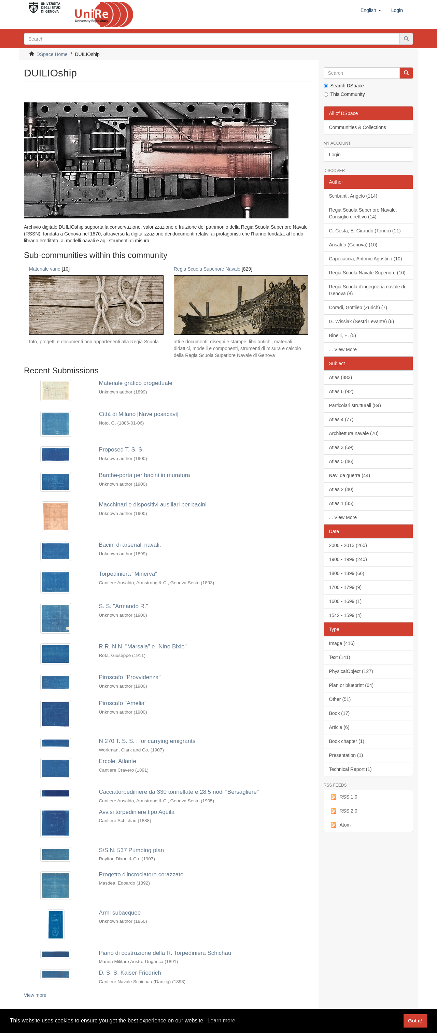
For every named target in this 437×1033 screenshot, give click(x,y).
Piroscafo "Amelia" (122, 703)
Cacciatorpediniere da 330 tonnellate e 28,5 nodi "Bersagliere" (179, 792)
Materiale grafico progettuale (135, 383)
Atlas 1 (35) (341, 503)
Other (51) (340, 699)
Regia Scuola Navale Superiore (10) (367, 272)
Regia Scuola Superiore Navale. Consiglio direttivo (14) (363, 213)
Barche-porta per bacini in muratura (144, 475)
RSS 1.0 (343, 797)
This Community (344, 94)
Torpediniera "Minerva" (128, 574)
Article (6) (339, 727)
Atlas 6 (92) (341, 391)
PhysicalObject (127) (351, 671)
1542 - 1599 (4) (345, 615)
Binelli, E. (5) (342, 335)
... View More (343, 349)
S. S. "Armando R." (123, 606)
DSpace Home (52, 54)
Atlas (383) (340, 377)
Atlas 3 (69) (341, 447)
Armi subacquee (120, 912)
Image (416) (342, 643)
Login (335, 154)
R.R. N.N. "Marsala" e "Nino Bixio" (142, 646)
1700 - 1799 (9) (345, 587)
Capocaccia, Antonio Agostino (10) (365, 258)
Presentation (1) (346, 755)
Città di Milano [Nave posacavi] (138, 414)
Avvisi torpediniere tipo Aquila (136, 812)
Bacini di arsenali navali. (130, 545)
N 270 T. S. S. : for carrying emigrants (147, 741)
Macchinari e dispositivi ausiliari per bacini (153, 504)
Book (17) (339, 713)
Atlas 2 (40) (341, 489)
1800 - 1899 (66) (347, 573)
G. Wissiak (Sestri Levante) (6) (361, 321)
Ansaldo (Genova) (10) (353, 244)
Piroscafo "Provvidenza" (129, 677)
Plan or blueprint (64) (351, 685)
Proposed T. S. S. (121, 449)
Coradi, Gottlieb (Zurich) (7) (358, 307)
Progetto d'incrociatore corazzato (141, 874)
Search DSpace (344, 85)
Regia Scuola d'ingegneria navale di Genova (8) (367, 290)
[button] (370, 10)
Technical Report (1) (350, 769)
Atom (340, 825)
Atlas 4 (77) (341, 419)
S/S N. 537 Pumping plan (131, 850)
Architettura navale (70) (354, 433)
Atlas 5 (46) (341, 461)
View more (35, 995)
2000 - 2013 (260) (348, 545)
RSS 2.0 (343, 811)
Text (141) (339, 657)
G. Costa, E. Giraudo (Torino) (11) (365, 230)
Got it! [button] (415, 1020)
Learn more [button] (221, 1020)
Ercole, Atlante (117, 761)
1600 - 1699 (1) (345, 601)
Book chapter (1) (347, 741)
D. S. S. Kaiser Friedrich (130, 973)
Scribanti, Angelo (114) (353, 196)
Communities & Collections (357, 127)
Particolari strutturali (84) (355, 405)
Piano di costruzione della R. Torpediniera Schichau (165, 953)
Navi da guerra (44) (349, 475)
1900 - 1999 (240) (348, 559)
